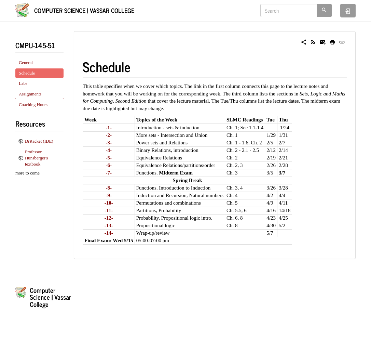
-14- (109, 233)
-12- (109, 218)
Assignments (30, 94)
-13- (109, 225)
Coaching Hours (33, 104)
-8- (109, 188)
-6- (109, 165)
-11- (109, 210)
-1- (109, 127)
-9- (109, 195)
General (26, 62)
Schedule (27, 73)
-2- (109, 135)
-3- (109, 142)
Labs (23, 83)
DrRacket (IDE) (39, 141)
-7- (109, 173)
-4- (109, 150)
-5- (109, 157)
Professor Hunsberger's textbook (36, 158)
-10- (109, 203)
